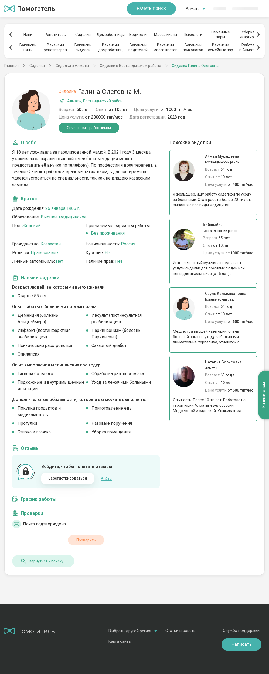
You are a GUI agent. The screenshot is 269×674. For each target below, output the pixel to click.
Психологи (193, 34)
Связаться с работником (89, 128)
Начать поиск (151, 8)
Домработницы (110, 34)
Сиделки (83, 34)
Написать (241, 644)
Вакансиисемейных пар (220, 47)
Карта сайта (119, 641)
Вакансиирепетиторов (55, 47)
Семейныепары (220, 34)
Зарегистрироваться (67, 478)
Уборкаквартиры (248, 34)
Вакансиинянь (27, 47)
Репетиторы (55, 34)
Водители (138, 34)
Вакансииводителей (138, 47)
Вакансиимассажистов (166, 47)
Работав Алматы (248, 47)
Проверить (86, 540)
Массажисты (165, 34)
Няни (27, 34)
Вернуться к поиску (41, 561)
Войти (106, 478)
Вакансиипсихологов (193, 47)
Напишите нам (263, 380)
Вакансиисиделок (82, 47)
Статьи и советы (180, 630)
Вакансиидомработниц (110, 47)
